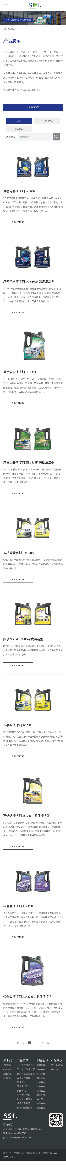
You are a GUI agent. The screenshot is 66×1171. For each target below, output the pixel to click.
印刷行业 (40, 1096)
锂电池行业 (41, 1087)
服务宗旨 (7, 1087)
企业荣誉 (7, 1083)
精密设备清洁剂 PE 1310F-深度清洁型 (31, 466)
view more (18, 224)
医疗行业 (40, 1079)
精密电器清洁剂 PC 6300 (21, 193)
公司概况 (7, 1075)
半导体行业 (41, 1075)
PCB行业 (40, 1109)
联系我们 (33, 107)
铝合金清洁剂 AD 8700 (20, 914)
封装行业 (40, 1100)
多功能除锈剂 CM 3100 (20, 558)
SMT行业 (40, 1104)
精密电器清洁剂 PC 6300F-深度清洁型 (31, 284)
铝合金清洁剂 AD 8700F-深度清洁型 (30, 1005)
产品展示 (11, 29)
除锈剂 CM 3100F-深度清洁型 (25, 644)
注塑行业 (40, 1117)
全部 (19, 121)
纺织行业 (40, 1113)
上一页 (25, 1052)
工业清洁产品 (47, 121)
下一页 (41, 1052)
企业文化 (7, 1079)
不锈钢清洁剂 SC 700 (19, 732)
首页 (4, 29)
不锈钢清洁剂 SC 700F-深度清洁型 (29, 823)
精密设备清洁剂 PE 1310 (21, 375)
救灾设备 (19, 130)
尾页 (47, 1052)
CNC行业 (40, 1083)
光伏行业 (40, 1091)
